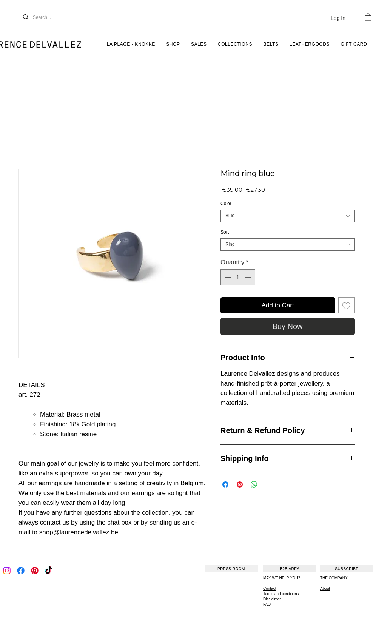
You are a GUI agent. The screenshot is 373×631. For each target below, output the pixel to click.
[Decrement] (227, 277)
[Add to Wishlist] (346, 305)
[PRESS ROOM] (231, 568)
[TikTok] (49, 570)
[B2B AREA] (289, 568)
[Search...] (50, 17)
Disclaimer (272, 599)
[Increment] (248, 277)
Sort (224, 232)
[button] (368, 17)
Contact (269, 588)
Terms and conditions (281, 594)
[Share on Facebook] (225, 484)
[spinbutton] (238, 277)
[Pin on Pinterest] (239, 484)
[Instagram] (7, 570)
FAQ (267, 604)
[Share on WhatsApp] (254, 484)
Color (225, 203)
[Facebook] (21, 570)
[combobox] (287, 216)
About (325, 588)
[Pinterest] (35, 570)
